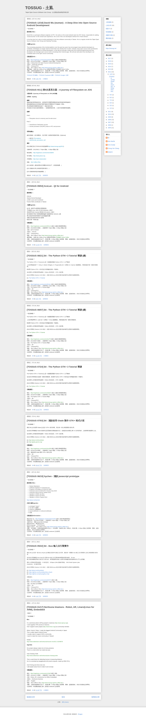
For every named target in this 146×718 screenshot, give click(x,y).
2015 (109, 64)
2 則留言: (45, 79)
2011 (109, 111)
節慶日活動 (109, 35)
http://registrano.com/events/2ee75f (41, 339)
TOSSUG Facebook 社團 (46, 75)
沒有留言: (46, 175)
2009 (109, 117)
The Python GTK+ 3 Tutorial (37, 278)
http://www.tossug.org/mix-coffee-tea (52, 67)
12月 (111, 74)
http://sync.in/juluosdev (39, 159)
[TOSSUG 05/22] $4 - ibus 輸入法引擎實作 (48, 546)
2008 (109, 119)
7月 (111, 100)
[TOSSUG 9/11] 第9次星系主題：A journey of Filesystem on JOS (59, 90)
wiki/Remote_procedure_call (37, 140)
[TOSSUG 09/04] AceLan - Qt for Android (48, 186)
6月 (111, 103)
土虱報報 (108, 22)
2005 (109, 128)
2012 (109, 72)
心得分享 (108, 25)
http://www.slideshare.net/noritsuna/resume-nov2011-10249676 (45, 641)
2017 (109, 58)
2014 (109, 66)
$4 (108, 138)
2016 (109, 61)
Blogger (80, 714)
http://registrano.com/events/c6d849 (43, 152)
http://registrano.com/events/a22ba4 (41, 60)
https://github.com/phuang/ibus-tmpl (39, 574)
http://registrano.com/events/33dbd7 (41, 393)
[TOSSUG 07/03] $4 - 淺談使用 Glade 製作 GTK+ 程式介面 (55, 420)
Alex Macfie (111, 141)
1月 (111, 108)
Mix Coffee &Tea (35, 162)
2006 (109, 125)
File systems (37, 138)
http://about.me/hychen (33, 500)
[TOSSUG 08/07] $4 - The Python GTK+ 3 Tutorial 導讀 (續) (56, 310)
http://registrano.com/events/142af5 (41, 673)
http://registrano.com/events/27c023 (45, 519)
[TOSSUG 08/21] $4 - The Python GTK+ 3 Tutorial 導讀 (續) (56, 255)
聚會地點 (108, 38)
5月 (111, 105)
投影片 (108, 28)
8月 (111, 97)
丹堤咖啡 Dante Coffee (62, 237)
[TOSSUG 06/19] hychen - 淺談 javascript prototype (53, 476)
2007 (109, 122)
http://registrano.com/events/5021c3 (41, 226)
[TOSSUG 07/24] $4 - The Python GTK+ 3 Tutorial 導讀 (54, 367)
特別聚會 (108, 32)
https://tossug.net (111, 48)
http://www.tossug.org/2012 (56, 146)
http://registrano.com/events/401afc (41, 284)
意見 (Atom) (65, 702)
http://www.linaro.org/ (49, 626)
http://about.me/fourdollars (36, 440)
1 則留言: (46, 356)
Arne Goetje (111, 145)
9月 (111, 95)
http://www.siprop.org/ (61, 623)
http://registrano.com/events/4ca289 (41, 448)
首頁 (63, 697)
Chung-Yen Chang (113, 148)
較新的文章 (31, 697)
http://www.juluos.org (39, 156)
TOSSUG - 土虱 (39, 8)
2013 (109, 69)
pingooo (110, 152)
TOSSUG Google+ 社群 (61, 75)
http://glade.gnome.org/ (35, 442)
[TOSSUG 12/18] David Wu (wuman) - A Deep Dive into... (112, 84)
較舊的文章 (96, 697)
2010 (109, 114)
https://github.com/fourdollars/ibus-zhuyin (40, 572)
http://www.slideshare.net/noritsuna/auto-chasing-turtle (42, 655)
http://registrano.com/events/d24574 (41, 580)
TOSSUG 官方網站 (32, 75)
